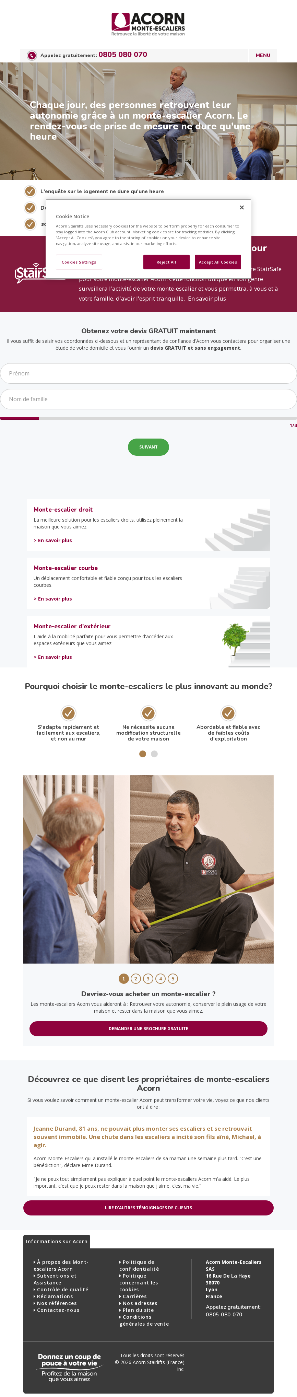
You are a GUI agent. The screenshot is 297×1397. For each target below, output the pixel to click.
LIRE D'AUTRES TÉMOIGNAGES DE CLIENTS (148, 1208)
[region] (148, 239)
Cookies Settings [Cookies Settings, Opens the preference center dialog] (79, 262)
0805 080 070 (122, 54)
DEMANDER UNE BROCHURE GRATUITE (148, 1029)
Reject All (166, 262)
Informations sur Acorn (56, 1241)
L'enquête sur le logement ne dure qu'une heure (102, 191)
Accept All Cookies (218, 262)
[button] (142, 754)
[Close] (241, 207)
